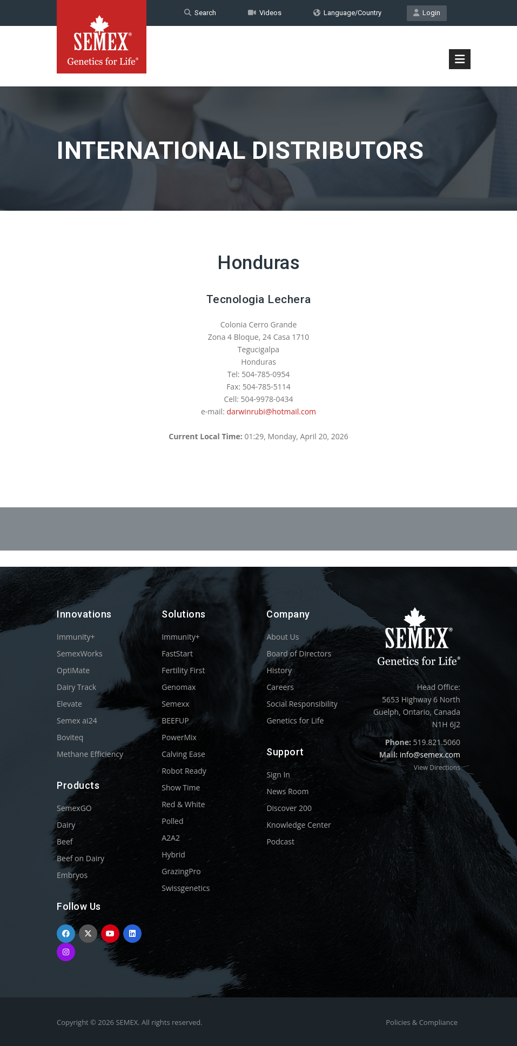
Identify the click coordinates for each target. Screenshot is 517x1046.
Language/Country (347, 13)
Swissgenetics (186, 888)
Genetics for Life (295, 720)
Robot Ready (184, 771)
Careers (279, 687)
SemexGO (74, 808)
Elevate (69, 704)
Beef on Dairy (80, 858)
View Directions (437, 767)
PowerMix (179, 737)
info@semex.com (430, 754)
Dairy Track (76, 687)
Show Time (181, 787)
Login (426, 13)
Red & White (183, 804)
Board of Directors (298, 653)
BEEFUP (175, 720)
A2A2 (171, 838)
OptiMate (73, 670)
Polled (172, 821)
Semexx (175, 704)
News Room (287, 791)
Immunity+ (76, 637)
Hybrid (173, 854)
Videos (264, 13)
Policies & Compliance (422, 1022)
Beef (64, 841)
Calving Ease (183, 754)
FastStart (177, 653)
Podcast (280, 841)
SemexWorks (80, 653)
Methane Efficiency (90, 754)
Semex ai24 (77, 720)
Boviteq (70, 737)
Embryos (72, 875)
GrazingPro (181, 871)
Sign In (278, 774)
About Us (282, 637)
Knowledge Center (298, 825)
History (279, 670)
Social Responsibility (301, 704)
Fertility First (183, 670)
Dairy (66, 825)
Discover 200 (289, 808)
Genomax (179, 687)
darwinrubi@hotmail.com (271, 411)
